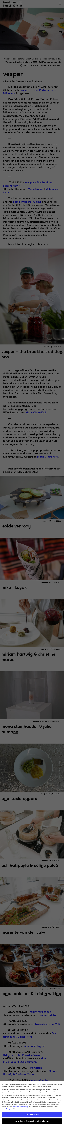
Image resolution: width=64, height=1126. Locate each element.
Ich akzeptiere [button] (32, 1114)
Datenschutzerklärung (20, 1106)
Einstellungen (7, 1109)
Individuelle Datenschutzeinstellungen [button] (32, 1121)
